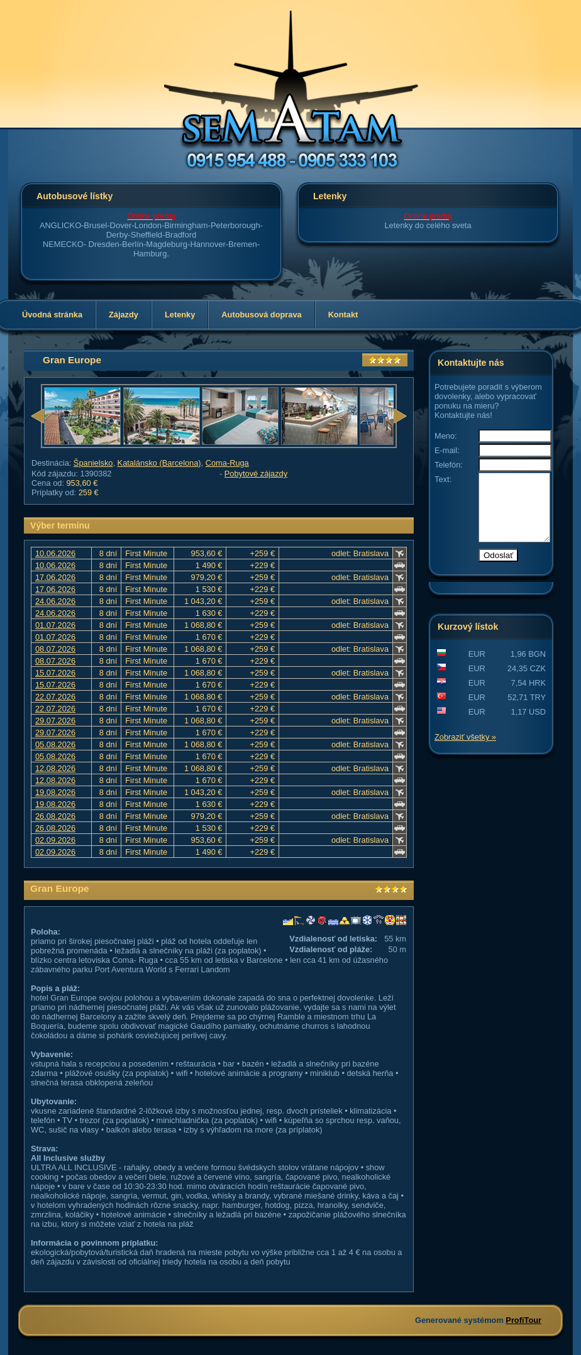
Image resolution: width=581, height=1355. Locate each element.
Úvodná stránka (52, 314)
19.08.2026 (55, 792)
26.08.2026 (55, 816)
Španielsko (93, 463)
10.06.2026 (55, 553)
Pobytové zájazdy (255, 473)
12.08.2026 (55, 768)
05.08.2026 (55, 744)
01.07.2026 (55, 625)
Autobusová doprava (261, 314)
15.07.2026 (55, 673)
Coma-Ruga (227, 463)
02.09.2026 (55, 840)
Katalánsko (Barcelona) (159, 463)
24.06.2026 (55, 601)
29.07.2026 (55, 720)
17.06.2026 (55, 577)
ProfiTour (523, 1320)
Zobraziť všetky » (465, 750)
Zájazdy (123, 314)
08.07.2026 (55, 649)
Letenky (180, 314)
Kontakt (343, 314)
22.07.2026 (55, 696)
